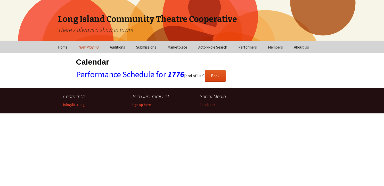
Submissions (146, 47)
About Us (301, 47)
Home (63, 47)
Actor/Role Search (212, 47)
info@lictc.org (74, 104)
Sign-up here (141, 104)
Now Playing (89, 47)
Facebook (207, 104)
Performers (247, 47)
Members (275, 47)
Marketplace (177, 47)
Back (215, 75)
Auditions (117, 47)
